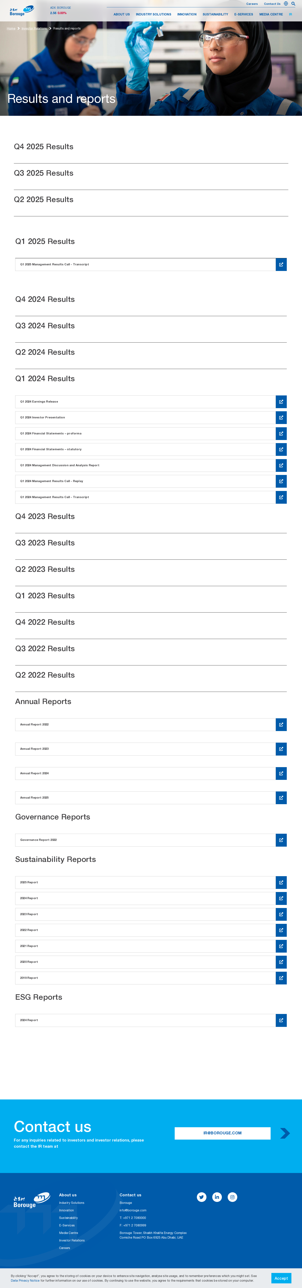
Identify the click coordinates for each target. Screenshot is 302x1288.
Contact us (272, 4)
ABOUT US (122, 14)
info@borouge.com (133, 1210)
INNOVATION (186, 14)
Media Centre (68, 1233)
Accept (281, 1278)
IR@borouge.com (223, 1133)
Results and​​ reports (67, 28)
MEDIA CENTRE (271, 14)
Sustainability (68, 1217)
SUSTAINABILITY (215, 14)
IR (290, 14)
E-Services (67, 1225)
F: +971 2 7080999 (133, 1225)
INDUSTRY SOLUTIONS (153, 14)
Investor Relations (34, 28)
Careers (252, 4)
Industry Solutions (71, 1202)
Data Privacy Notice (25, 1280)
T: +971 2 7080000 (133, 1217)
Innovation (66, 1210)
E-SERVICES (243, 14)
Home (11, 28)
